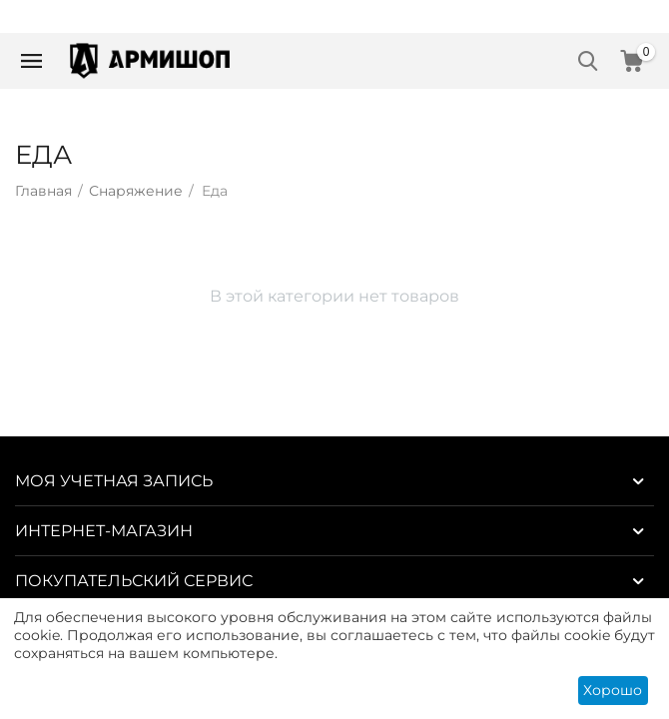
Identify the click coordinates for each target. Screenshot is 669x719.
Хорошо (612, 690)
